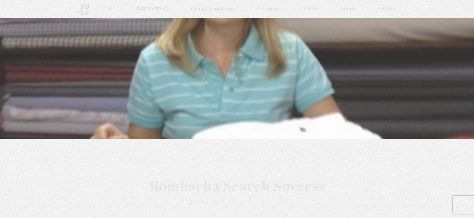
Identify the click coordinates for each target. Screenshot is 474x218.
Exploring (268, 9)
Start (108, 9)
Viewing (310, 9)
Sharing (386, 9)
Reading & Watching (212, 9)
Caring (348, 9)
